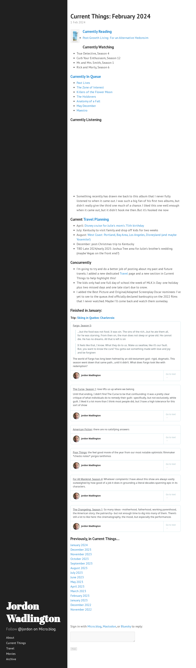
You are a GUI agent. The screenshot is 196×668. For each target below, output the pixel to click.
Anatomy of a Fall (88, 101)
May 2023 (76, 582)
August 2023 (78, 568)
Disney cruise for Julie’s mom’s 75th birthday (114, 226)
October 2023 (79, 559)
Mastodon (109, 626)
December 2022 (80, 605)
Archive (11, 659)
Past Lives (83, 83)
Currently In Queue (85, 76)
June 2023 (77, 577)
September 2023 (81, 563)
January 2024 (79, 545)
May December (86, 106)
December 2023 (80, 550)
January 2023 (79, 600)
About (10, 638)
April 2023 (77, 586)
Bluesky (126, 626)
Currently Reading (97, 31)
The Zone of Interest (90, 87)
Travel (10, 648)
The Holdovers (86, 97)
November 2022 (81, 609)
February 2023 (79, 596)
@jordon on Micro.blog (37, 629)
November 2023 (81, 554)
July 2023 (76, 573)
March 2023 (78, 591)
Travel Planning (96, 219)
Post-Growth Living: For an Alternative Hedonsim (115, 38)
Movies (11, 654)
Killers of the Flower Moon (94, 92)
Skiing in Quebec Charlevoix (96, 318)
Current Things (16, 643)
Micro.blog (94, 626)
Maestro (82, 110)
